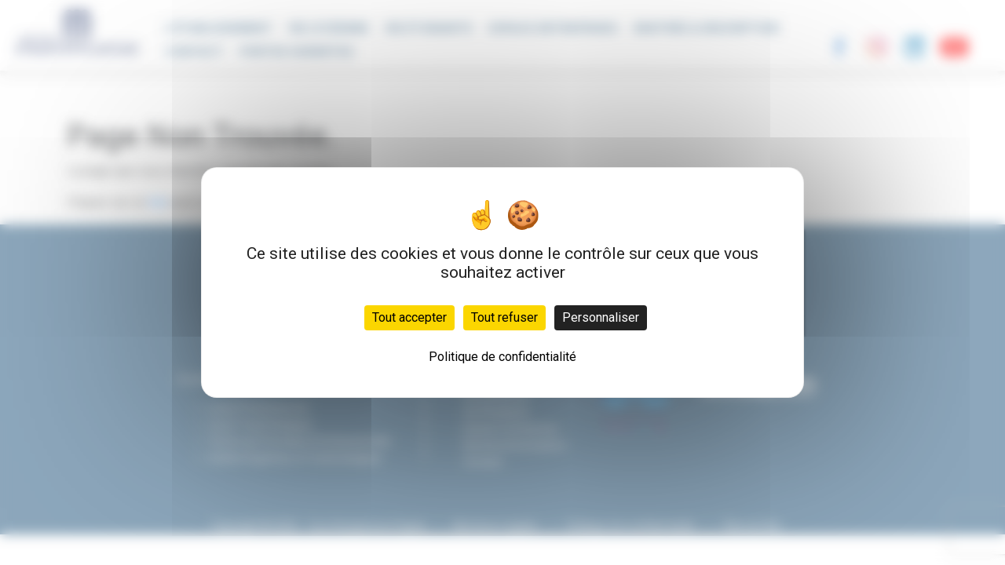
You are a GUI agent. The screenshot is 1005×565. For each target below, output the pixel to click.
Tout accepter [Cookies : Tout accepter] (409, 317)
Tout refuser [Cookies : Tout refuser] (504, 317)
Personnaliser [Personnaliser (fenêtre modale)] (600, 317)
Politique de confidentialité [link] (502, 356)
